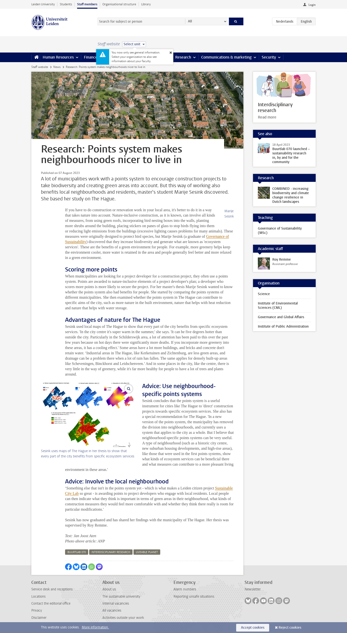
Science (264, 294)
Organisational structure (119, 4)
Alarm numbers (185, 589)
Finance (90, 57)
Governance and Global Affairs (281, 317)
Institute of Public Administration (283, 326)
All (190, 21)
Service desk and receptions (52, 589)
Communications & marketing (226, 57)
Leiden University (43, 4)
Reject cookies (290, 627)
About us (109, 589)
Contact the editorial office (50, 603)
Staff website (39, 67)
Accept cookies (252, 627)
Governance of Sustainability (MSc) (280, 230)
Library (146, 4)
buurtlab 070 (76, 552)
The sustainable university (121, 596)
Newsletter (253, 589)
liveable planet (147, 552)
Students (66, 4)
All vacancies (111, 610)
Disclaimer (39, 617)
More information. (95, 627)
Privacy (36, 610)
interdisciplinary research (111, 552)
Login (312, 5)
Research (183, 57)
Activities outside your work (123, 617)
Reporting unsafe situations (194, 596)
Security (269, 57)
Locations (38, 596)
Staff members (87, 4)
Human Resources (58, 57)
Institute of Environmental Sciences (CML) (278, 305)
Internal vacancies (115, 603)
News (56, 67)
